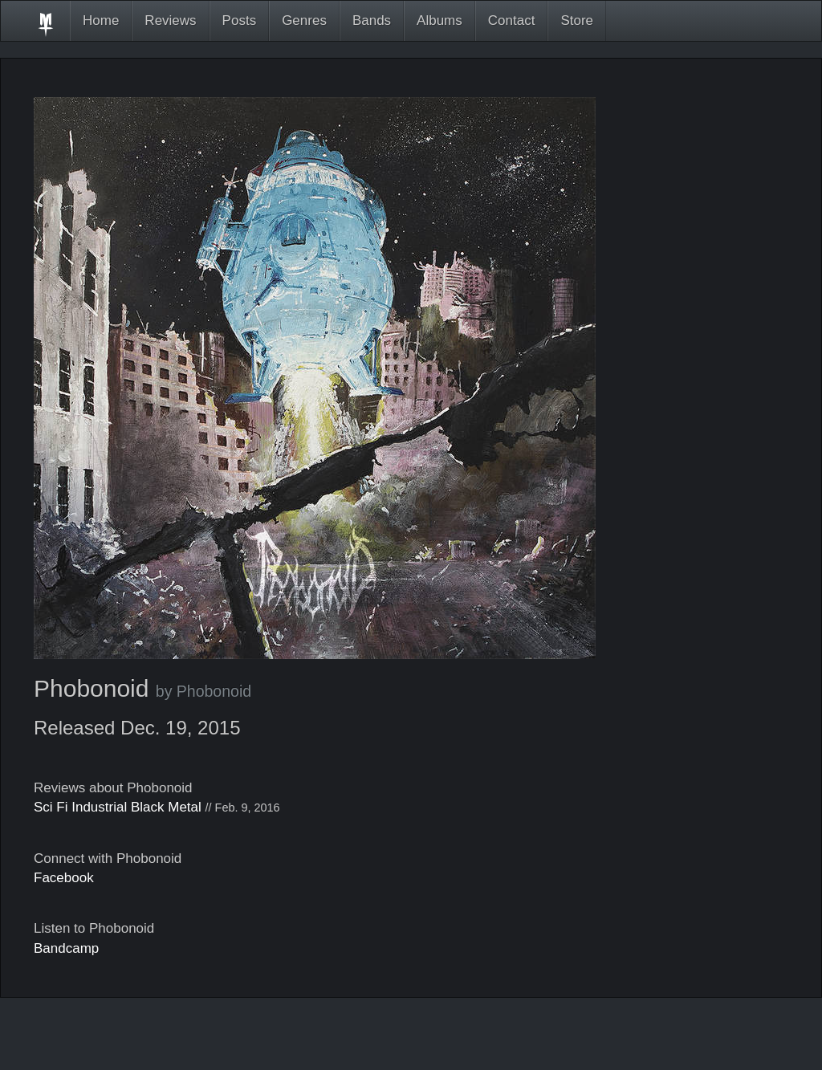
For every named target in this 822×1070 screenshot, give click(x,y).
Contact (511, 20)
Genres (304, 20)
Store (576, 20)
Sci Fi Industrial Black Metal (117, 807)
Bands (371, 20)
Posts (239, 20)
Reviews (170, 20)
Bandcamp (66, 948)
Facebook (64, 877)
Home (101, 20)
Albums (439, 20)
